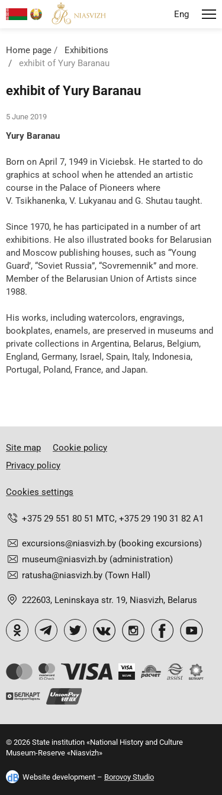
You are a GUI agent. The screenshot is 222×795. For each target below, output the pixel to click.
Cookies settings (39, 492)
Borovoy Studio (129, 777)
